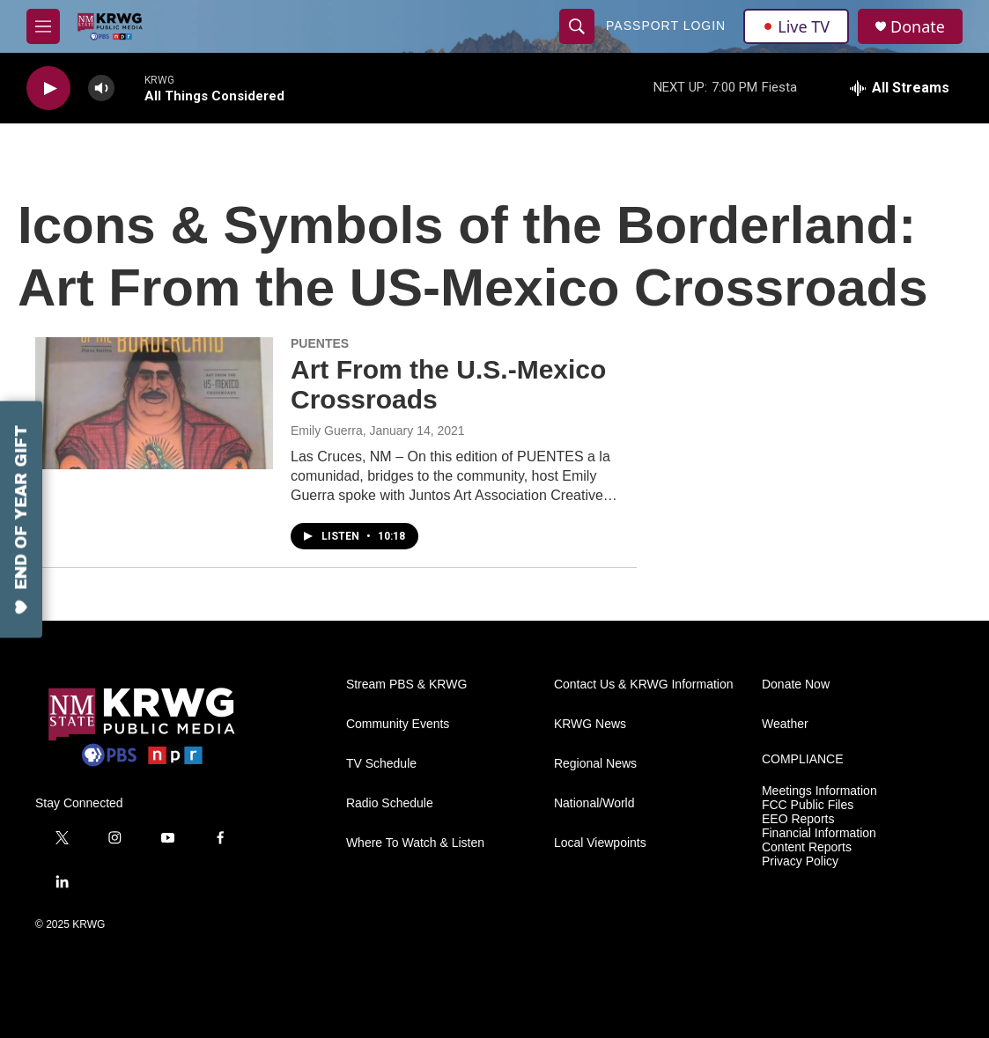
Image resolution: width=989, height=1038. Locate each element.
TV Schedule (381, 763)
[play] (48, 88)
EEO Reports (798, 819)
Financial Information (819, 833)
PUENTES (320, 343)
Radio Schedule (389, 803)
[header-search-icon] (576, 26)
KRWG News (590, 724)
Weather (785, 724)
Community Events (397, 724)
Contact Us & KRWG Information (644, 684)
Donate (917, 27)
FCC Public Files (807, 805)
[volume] (101, 88)
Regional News (595, 763)
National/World (594, 803)
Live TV (796, 26)
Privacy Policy (800, 861)
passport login (666, 25)
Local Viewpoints (600, 843)
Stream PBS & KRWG (406, 684)
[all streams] (900, 88)
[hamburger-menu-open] (43, 26)
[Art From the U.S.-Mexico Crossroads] (154, 403)
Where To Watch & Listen (415, 843)
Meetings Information (819, 791)
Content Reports (807, 847)
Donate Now (796, 684)
